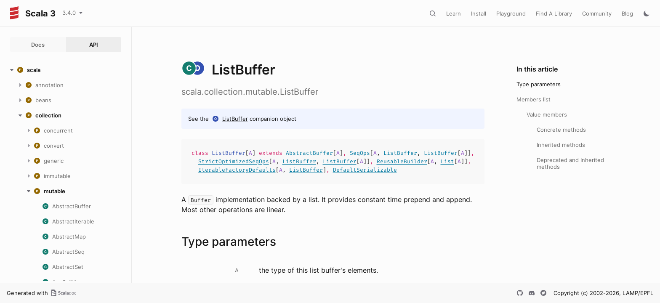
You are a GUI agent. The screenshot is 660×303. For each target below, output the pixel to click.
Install (478, 13)
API (93, 44)
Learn (453, 13)
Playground (511, 13)
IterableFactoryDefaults (237, 169)
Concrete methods (561, 129)
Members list (533, 99)
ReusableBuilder (402, 161)
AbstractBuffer (309, 153)
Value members (547, 114)
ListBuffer (235, 118)
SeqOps (360, 153)
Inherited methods (561, 144)
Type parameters (538, 84)
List (447, 161)
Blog (627, 13)
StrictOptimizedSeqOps (233, 161)
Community (597, 13)
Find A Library (554, 13)
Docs (38, 44)
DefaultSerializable (365, 169)
